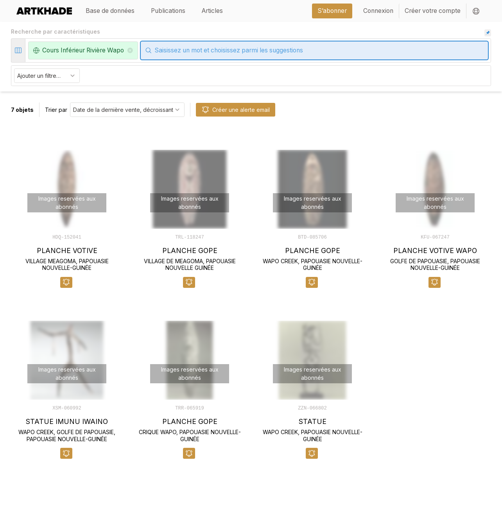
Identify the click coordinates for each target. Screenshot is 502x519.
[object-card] (67, 210)
